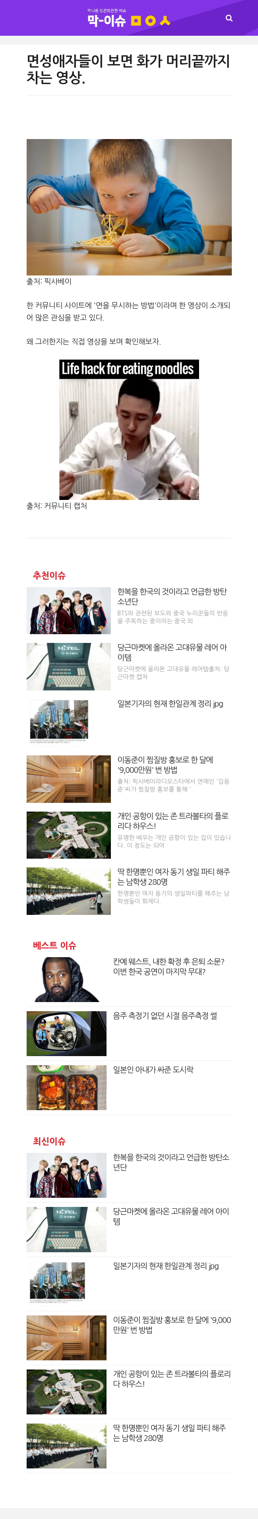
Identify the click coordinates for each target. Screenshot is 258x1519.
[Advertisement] (129, 122)
